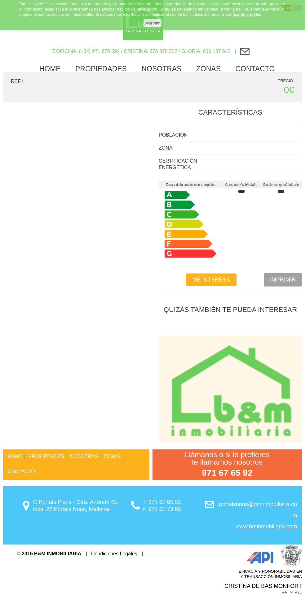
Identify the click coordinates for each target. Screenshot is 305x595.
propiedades (101, 69)
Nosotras (161, 69)
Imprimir (283, 280)
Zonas (208, 69)
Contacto (255, 69)
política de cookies (243, 8)
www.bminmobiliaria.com (266, 526)
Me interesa (211, 280)
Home (50, 69)
